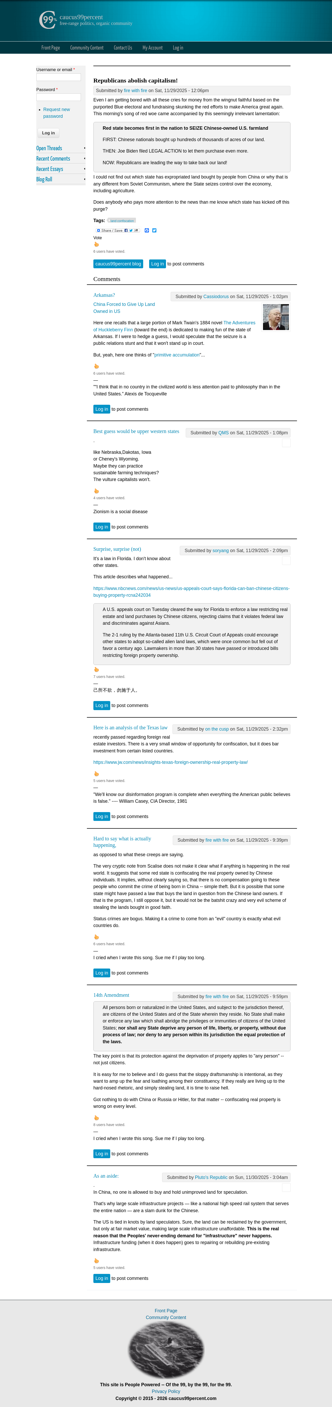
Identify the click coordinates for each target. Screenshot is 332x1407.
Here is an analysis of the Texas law (130, 727)
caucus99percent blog (118, 263)
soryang (221, 550)
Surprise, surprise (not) (117, 549)
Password (47, 89)
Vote (97, 237)
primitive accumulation (176, 355)
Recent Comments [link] (53, 158)
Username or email (55, 69)
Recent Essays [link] (49, 168)
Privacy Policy (166, 1391)
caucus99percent (81, 16)
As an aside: (106, 1176)
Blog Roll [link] (44, 179)
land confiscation (122, 221)
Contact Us (123, 47)
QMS (223, 432)
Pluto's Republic (211, 1177)
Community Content (86, 47)
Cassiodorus (216, 296)
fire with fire (135, 90)
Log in (178, 47)
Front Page (51, 47)
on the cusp (217, 729)
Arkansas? (104, 295)
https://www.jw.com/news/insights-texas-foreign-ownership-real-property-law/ (170, 762)
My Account (153, 47)
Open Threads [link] (49, 148)
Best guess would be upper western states (136, 431)
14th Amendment (111, 995)
